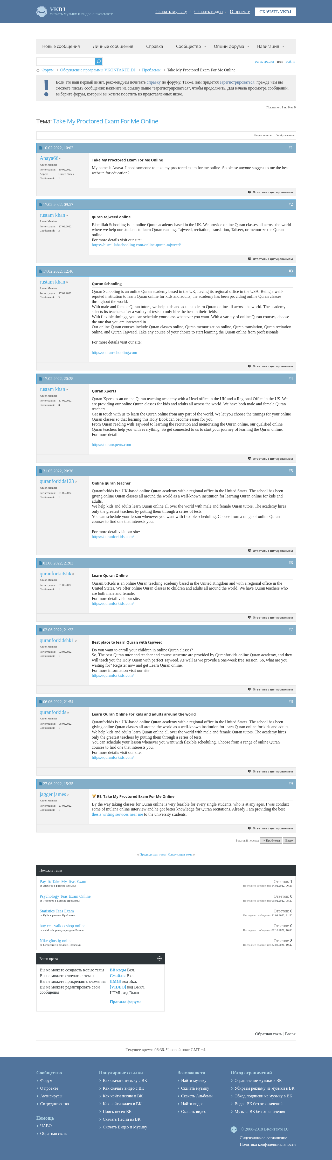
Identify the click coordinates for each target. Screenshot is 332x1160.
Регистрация (264, 61)
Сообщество (188, 46)
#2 (291, 204)
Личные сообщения (113, 46)
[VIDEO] (118, 987)
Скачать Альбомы (196, 1096)
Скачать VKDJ (275, 12)
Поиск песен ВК (117, 1111)
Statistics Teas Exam (57, 911)
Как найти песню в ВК (123, 1096)
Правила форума (126, 1002)
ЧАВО (46, 1126)
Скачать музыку (171, 11)
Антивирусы (51, 1096)
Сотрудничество (54, 1104)
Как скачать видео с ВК (123, 1088)
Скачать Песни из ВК (121, 1119)
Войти (290, 61)
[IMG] (115, 981)
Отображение (284, 135)
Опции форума (229, 46)
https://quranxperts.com (111, 444)
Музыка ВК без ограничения (259, 1111)
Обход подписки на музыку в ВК (263, 1096)
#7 (291, 629)
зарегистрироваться (237, 82)
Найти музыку (193, 1080)
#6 (291, 563)
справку (154, 82)
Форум (47, 70)
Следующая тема (180, 854)
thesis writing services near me (117, 814)
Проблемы (151, 70)
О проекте (240, 11)
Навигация (268, 46)
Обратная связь (268, 1034)
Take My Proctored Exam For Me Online (105, 121)
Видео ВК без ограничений (258, 1104)
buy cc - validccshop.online (62, 926)
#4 (291, 378)
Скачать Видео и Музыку (125, 1127)
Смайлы (118, 975)
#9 (291, 783)
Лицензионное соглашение (263, 1138)
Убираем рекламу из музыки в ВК (264, 1088)
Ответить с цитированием (270, 192)
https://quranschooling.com (114, 352)
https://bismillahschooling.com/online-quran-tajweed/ (136, 245)
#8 (291, 701)
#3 (291, 271)
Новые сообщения (61, 46)
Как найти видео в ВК (122, 1104)
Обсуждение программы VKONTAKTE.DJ (97, 70)
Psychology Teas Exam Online (65, 896)
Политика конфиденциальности (268, 1144)
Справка (154, 46)
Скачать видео (208, 11)
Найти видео (192, 1104)
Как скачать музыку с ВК (125, 1080)
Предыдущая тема (152, 854)
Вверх (289, 840)
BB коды (118, 970)
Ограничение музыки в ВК (258, 1080)
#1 (291, 147)
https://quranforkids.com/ (113, 536)
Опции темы (261, 135)
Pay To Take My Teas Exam (63, 881)
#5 (291, 471)
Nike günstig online (56, 941)
